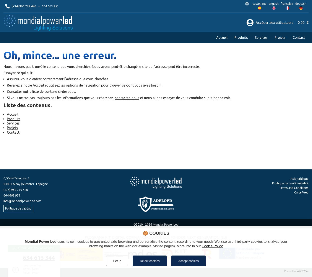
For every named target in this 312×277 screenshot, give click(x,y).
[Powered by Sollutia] (156, 271)
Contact (298, 37)
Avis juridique (300, 178)
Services (261, 37)
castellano (259, 3)
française (287, 3)
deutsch (300, 3)
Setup (117, 261)
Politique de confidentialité (290, 183)
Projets (280, 37)
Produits (241, 37)
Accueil (222, 37)
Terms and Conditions (294, 188)
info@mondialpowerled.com (22, 201)
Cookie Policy (212, 246)
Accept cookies (188, 261)
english (274, 3)
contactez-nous (127, 98)
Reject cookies (150, 261)
